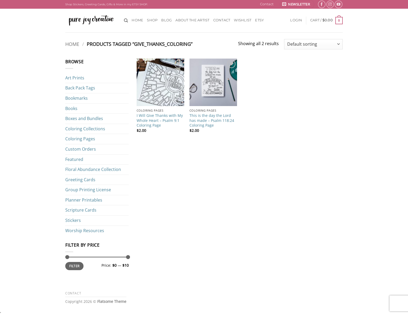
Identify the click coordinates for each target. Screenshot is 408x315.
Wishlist (242, 20)
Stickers (73, 220)
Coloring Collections (85, 129)
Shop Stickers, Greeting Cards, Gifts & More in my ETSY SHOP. (106, 4)
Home (137, 20)
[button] (297, 4)
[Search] (126, 21)
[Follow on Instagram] (330, 4)
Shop (152, 20)
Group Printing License (88, 190)
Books (71, 108)
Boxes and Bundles (84, 118)
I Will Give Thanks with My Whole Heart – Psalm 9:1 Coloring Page (160, 120)
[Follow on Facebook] (322, 4)
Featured (74, 159)
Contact (266, 4)
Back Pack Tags (80, 88)
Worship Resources (84, 230)
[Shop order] (313, 44)
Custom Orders (80, 149)
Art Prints (74, 78)
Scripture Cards (80, 210)
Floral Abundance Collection (93, 169)
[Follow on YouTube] (338, 4)
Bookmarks (76, 98)
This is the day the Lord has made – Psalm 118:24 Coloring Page (211, 120)
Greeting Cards (80, 180)
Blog (166, 20)
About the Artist (192, 20)
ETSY (259, 20)
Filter (74, 266)
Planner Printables (83, 200)
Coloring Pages (80, 139)
